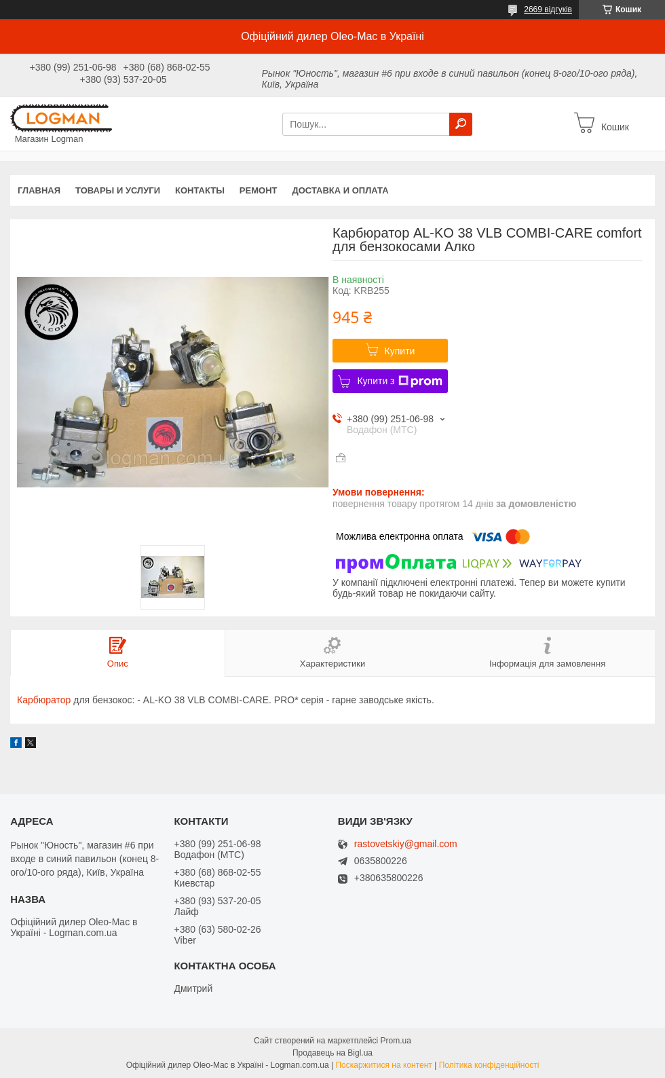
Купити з (399, 381)
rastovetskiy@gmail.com (405, 844)
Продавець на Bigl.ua (332, 1053)
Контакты (200, 190)
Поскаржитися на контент (383, 1065)
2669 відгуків (548, 9)
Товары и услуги (117, 190)
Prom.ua (396, 1040)
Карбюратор (44, 699)
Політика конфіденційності (489, 1065)
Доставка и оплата (340, 190)
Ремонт (259, 190)
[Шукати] (460, 124)
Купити (400, 351)
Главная (39, 190)
